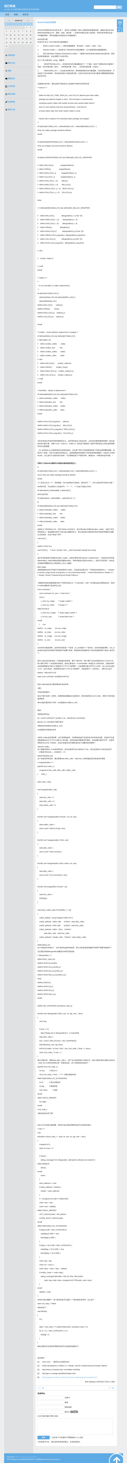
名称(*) (67, 1398)
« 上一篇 (40, 1388)
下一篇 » (112, 1388)
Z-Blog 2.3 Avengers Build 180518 (26, 1457)
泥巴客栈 (9, 6)
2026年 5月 (18, 20)
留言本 (26, 14)
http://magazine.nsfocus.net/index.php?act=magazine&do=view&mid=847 (69, 1377)
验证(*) (67, 1412)
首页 (7, 14)
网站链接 (68, 1407)
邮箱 (66, 1402)
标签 (16, 14)
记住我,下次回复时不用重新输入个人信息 (67, 1437)
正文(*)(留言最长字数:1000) (47, 1416)
